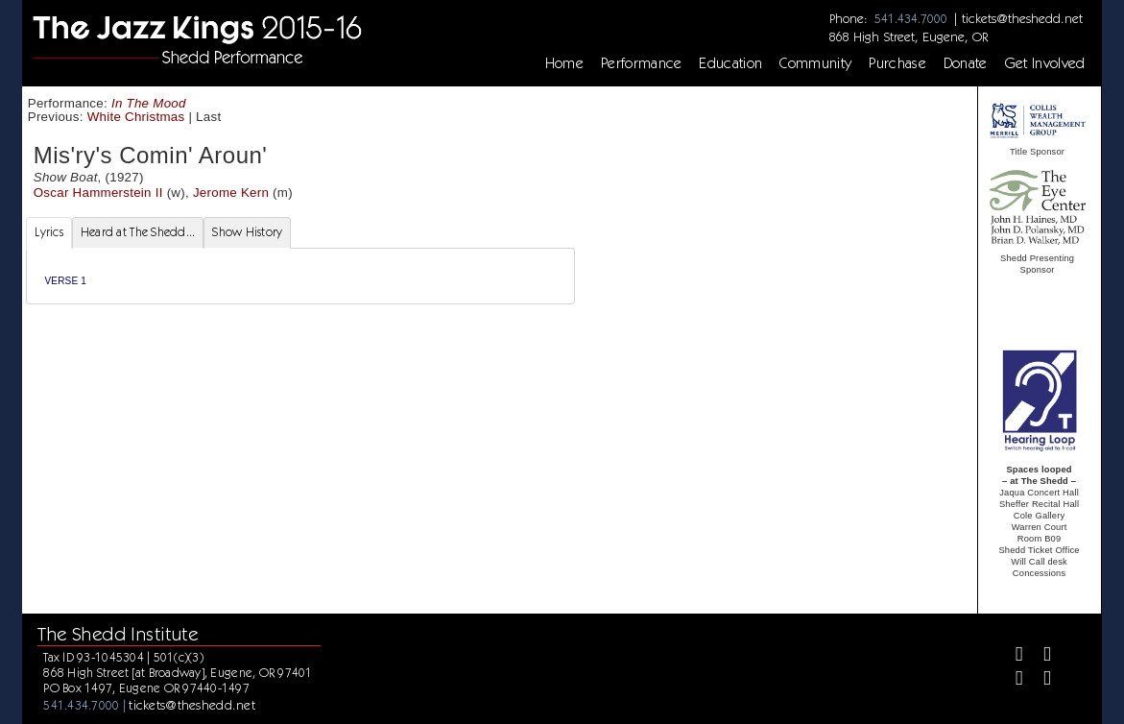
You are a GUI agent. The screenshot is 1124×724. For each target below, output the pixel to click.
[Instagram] (1011, 680)
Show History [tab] (247, 232)
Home (564, 63)
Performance (641, 63)
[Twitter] (1039, 656)
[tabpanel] (300, 276)
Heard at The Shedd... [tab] (138, 232)
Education (730, 63)
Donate (966, 63)
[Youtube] (1039, 680)
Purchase (897, 63)
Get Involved (1045, 63)
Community (815, 63)
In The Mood (148, 103)
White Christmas (136, 116)
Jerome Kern (231, 192)
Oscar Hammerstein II (98, 192)
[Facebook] (1011, 656)
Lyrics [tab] (49, 232)
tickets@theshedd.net (1022, 18)
